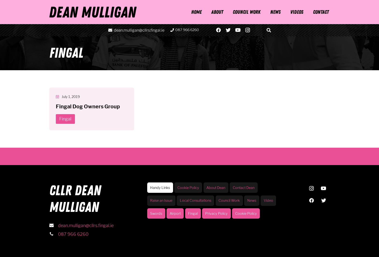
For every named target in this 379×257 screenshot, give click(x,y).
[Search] (269, 30)
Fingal (193, 213)
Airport (175, 213)
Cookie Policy (188, 188)
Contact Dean (244, 188)
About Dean (215, 188)
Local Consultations (195, 200)
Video (268, 200)
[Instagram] (247, 30)
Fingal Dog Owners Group (88, 106)
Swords (156, 213)
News (251, 200)
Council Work (229, 200)
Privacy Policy (216, 213)
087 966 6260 (73, 234)
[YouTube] (238, 30)
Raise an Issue (161, 200)
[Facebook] (218, 30)
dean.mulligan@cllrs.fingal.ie (86, 225)
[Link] (93, 12)
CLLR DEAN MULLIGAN (75, 199)
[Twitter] (228, 30)
